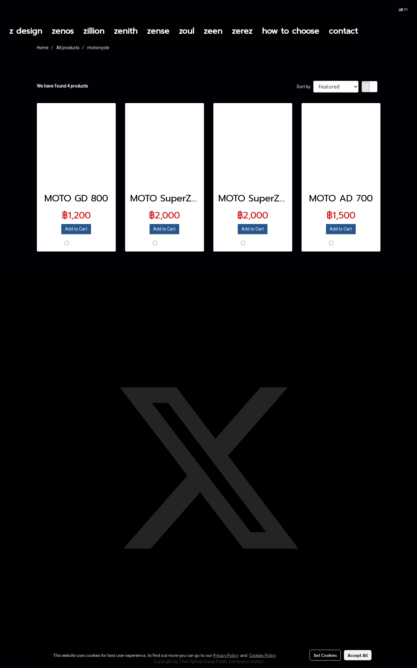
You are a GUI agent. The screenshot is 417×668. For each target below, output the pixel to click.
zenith (125, 31)
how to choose (290, 31)
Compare (79, 243)
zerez (242, 31)
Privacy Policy (225, 655)
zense (158, 31)
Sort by (305, 86)
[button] (368, 31)
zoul (186, 31)
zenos (63, 31)
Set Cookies (325, 655)
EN (403, 9)
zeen (213, 31)
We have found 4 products (62, 86)
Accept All (358, 655)
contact (343, 31)
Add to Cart (76, 228)
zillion (93, 31)
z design (25, 31)
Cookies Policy (262, 655)
